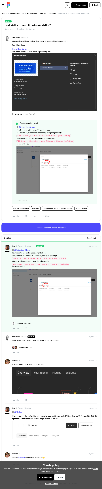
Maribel (15, 360)
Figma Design (81, 208)
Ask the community (21, 208)
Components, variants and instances (57, 208)
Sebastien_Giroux (19, 37)
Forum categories (17, 13)
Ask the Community (48, 13)
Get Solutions (32, 13)
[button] (3, 5)
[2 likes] (22, 347)
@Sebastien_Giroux (27, 127)
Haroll (14, 246)
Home (4, 13)
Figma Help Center (19, 49)
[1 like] (21, 323)
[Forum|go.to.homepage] (8, 5)
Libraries (35, 208)
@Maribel (18, 412)
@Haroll (21, 457)
